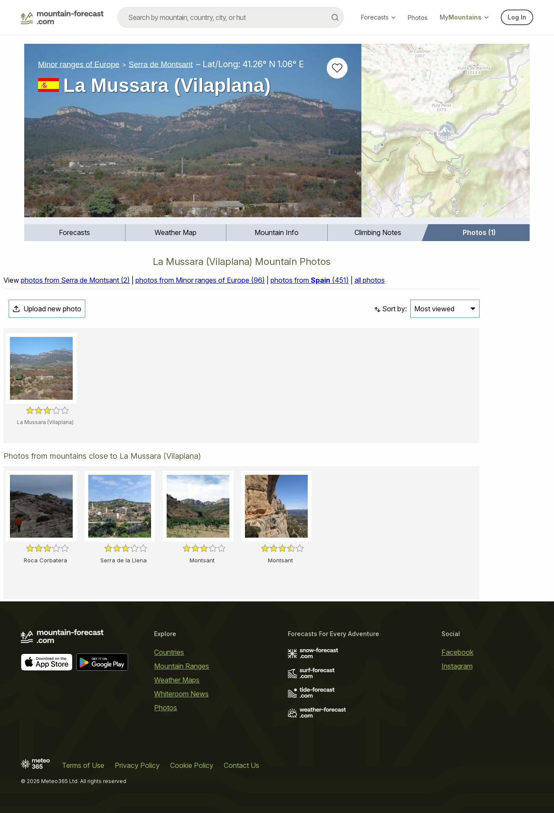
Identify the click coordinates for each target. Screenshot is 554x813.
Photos (418, 17)
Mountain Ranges (181, 666)
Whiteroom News (181, 693)
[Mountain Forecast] (62, 17)
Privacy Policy (137, 765)
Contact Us (241, 765)
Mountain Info (276, 232)
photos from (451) (310, 280)
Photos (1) (479, 232)
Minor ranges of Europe (78, 64)
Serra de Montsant (161, 64)
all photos (369, 280)
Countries (169, 652)
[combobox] (230, 17)
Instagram (457, 666)
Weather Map (175, 232)
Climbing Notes (377, 232)
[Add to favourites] (337, 68)
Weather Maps (177, 680)
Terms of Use (83, 765)
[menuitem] (75, 232)
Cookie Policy (191, 765)
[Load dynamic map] (445, 134)
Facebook (457, 652)
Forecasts (378, 17)
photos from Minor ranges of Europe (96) (200, 280)
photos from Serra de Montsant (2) (75, 280)
